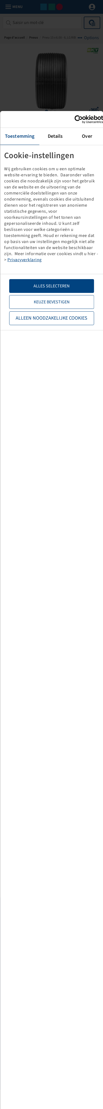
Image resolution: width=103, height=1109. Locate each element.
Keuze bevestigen (51, 302)
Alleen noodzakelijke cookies (51, 318)
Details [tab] (55, 136)
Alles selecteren (51, 286)
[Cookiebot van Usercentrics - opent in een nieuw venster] (79, 119)
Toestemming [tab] (19, 136)
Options (91, 38)
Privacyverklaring (24, 260)
